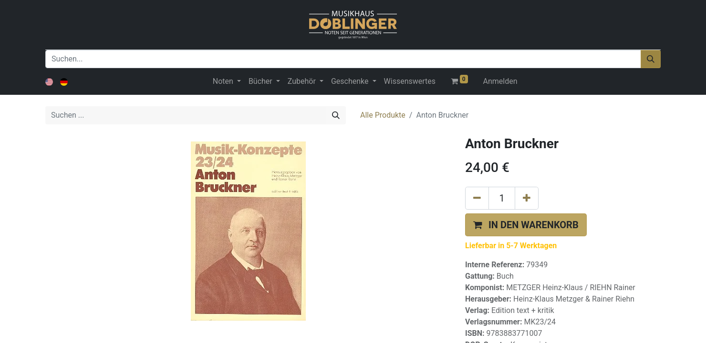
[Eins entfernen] (477, 198)
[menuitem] (409, 81)
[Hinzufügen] (527, 198)
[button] (526, 224)
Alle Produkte (382, 115)
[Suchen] (651, 59)
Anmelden (500, 81)
